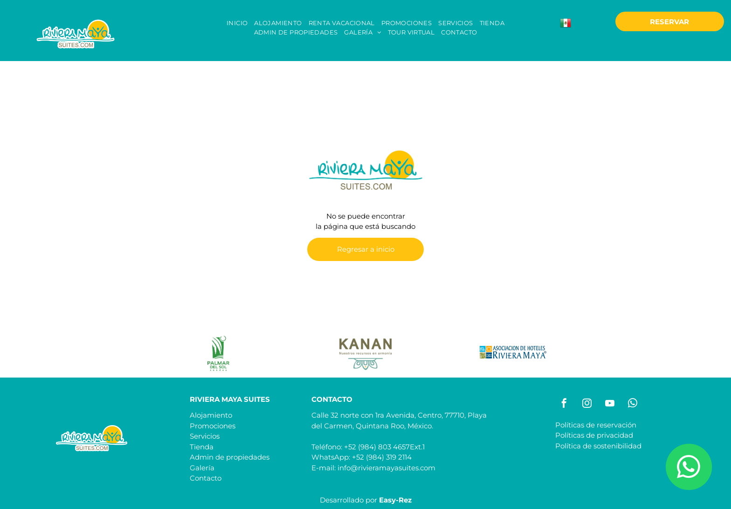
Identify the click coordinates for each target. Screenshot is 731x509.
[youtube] (610, 404)
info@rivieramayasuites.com (386, 467)
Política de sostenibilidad (598, 445)
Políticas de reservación (595, 424)
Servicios (205, 436)
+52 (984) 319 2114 (382, 457)
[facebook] (564, 404)
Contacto (205, 478)
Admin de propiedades (229, 457)
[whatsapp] (632, 404)
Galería (202, 467)
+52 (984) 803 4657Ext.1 (384, 446)
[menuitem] (237, 23)
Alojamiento (211, 415)
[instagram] (587, 404)
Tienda (202, 446)
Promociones (212, 425)
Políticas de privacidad (594, 435)
